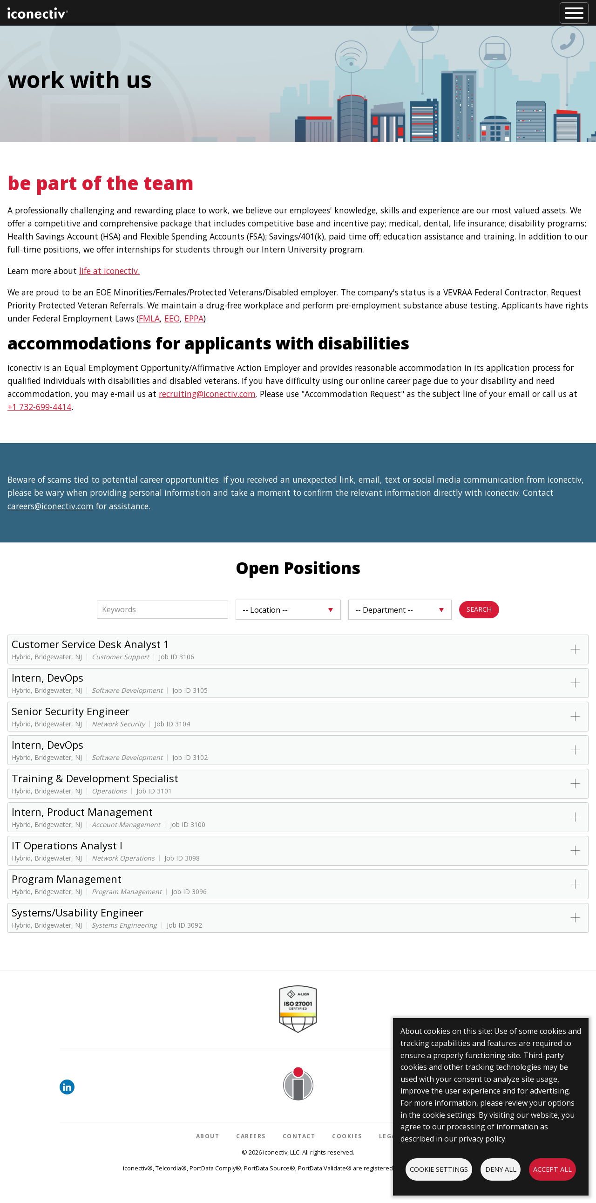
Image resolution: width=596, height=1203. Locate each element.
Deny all (500, 1169)
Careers (251, 1136)
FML (147, 318)
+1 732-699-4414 (39, 406)
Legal (389, 1136)
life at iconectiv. (109, 270)
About (208, 1136)
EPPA (193, 318)
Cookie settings (439, 1169)
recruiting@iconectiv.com (207, 393)
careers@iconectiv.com (50, 506)
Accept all (552, 1169)
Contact (299, 1136)
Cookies (347, 1136)
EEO (172, 318)
